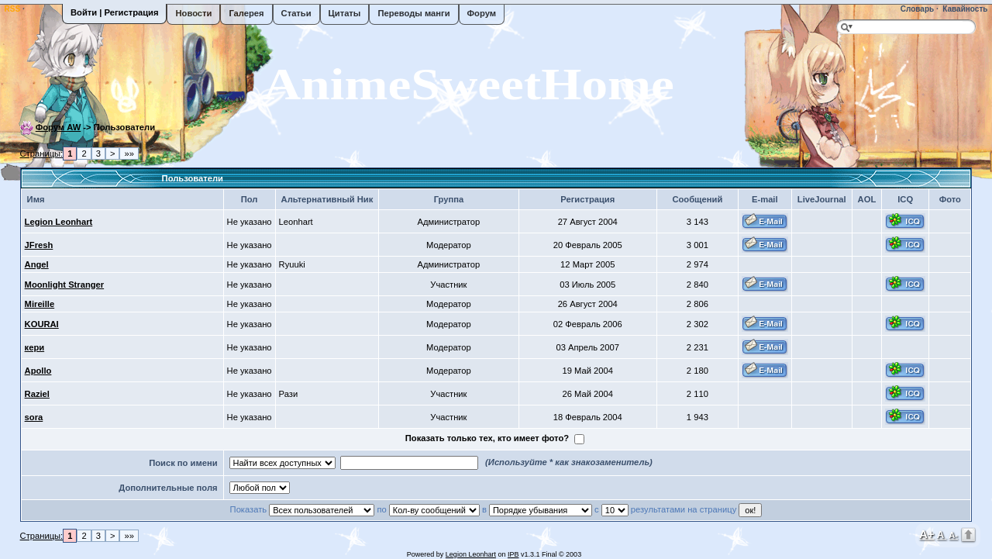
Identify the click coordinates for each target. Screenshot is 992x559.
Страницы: (42, 153)
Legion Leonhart (59, 221)
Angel (37, 264)
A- (953, 535)
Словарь (916, 9)
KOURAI (42, 324)
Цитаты (345, 13)
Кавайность (964, 9)
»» (128, 153)
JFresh (39, 245)
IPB (513, 554)
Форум (481, 13)
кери (35, 347)
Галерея (246, 13)
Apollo (38, 370)
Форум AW (58, 127)
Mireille (40, 304)
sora (34, 417)
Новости (193, 13)
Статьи (296, 13)
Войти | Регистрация (114, 12)
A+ (927, 533)
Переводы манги (413, 13)
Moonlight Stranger (65, 284)
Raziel (37, 394)
